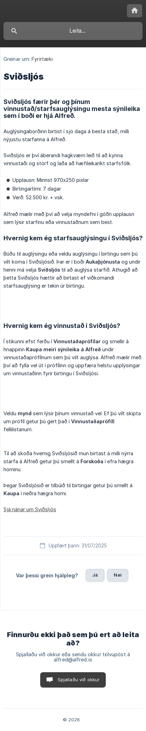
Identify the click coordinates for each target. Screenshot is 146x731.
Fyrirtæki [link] (42, 59)
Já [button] (95, 575)
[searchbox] (73, 31)
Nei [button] (117, 575)
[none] (134, 10)
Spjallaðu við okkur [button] (79, 679)
